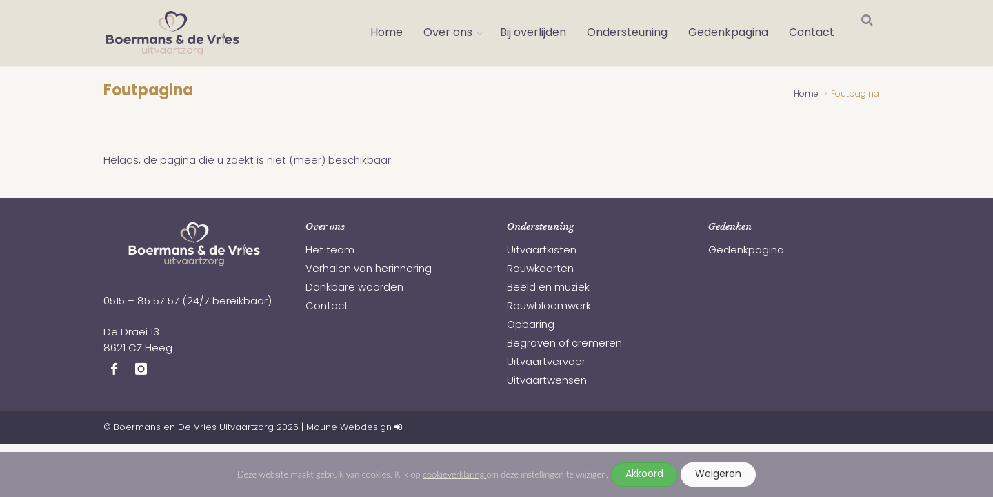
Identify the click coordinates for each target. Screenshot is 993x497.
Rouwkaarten (540, 269)
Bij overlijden (542, 33)
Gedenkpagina (737, 33)
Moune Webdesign (349, 427)
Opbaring (530, 325)
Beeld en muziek (548, 288)
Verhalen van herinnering (368, 269)
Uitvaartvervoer (546, 363)
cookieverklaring (454, 474)
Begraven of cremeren (564, 344)
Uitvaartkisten (541, 251)
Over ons (456, 33)
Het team (329, 251)
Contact (820, 33)
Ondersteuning (636, 33)
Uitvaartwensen (547, 381)
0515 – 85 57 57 (141, 302)
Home (395, 33)
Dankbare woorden (354, 288)
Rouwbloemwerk (549, 307)
